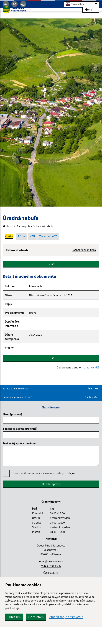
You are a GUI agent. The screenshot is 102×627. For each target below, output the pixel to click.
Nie (97, 388)
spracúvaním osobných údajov (57, 473)
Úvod (7, 226)
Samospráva (24, 226)
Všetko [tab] (9, 236)
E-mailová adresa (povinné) (20, 428)
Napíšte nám (91, 397)
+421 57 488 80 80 (51, 565)
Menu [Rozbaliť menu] (91, 9)
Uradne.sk (91, 367)
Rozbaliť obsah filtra (84, 250)
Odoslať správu (51, 484)
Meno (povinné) (12, 414)
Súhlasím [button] (14, 617)
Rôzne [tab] (22, 236)
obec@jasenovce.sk (51, 561)
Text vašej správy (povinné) (20, 443)
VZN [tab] (32, 236)
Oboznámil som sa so (43, 473)
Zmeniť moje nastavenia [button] (66, 617)
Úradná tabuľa (44, 226)
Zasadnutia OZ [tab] (48, 236)
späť (51, 264)
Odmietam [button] (36, 617)
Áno (90, 388)
